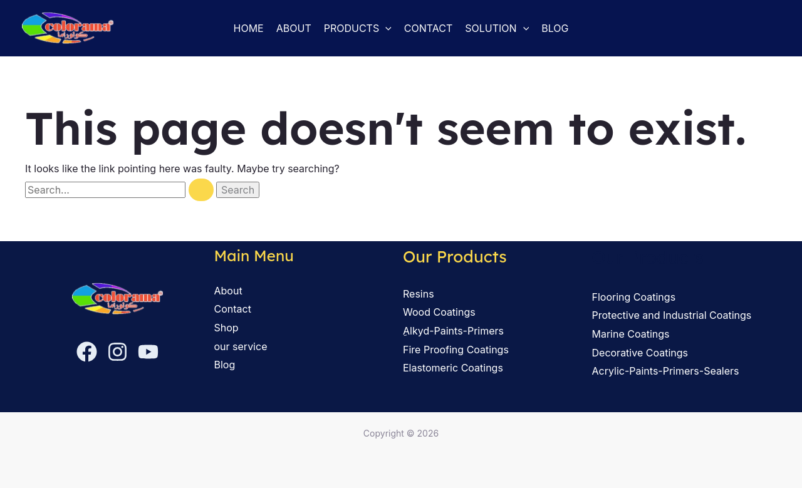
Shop (226, 327)
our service (241, 346)
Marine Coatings (631, 334)
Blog (554, 28)
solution (497, 28)
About (293, 28)
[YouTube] (148, 351)
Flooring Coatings (634, 297)
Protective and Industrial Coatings (672, 315)
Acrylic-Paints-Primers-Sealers (665, 371)
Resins (418, 294)
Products (358, 28)
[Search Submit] (201, 190)
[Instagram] (117, 351)
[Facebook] (87, 351)
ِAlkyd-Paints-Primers (453, 330)
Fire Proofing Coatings (456, 349)
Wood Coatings (439, 312)
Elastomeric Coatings (453, 367)
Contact (428, 28)
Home (249, 28)
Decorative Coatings (640, 352)
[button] (385, 28)
